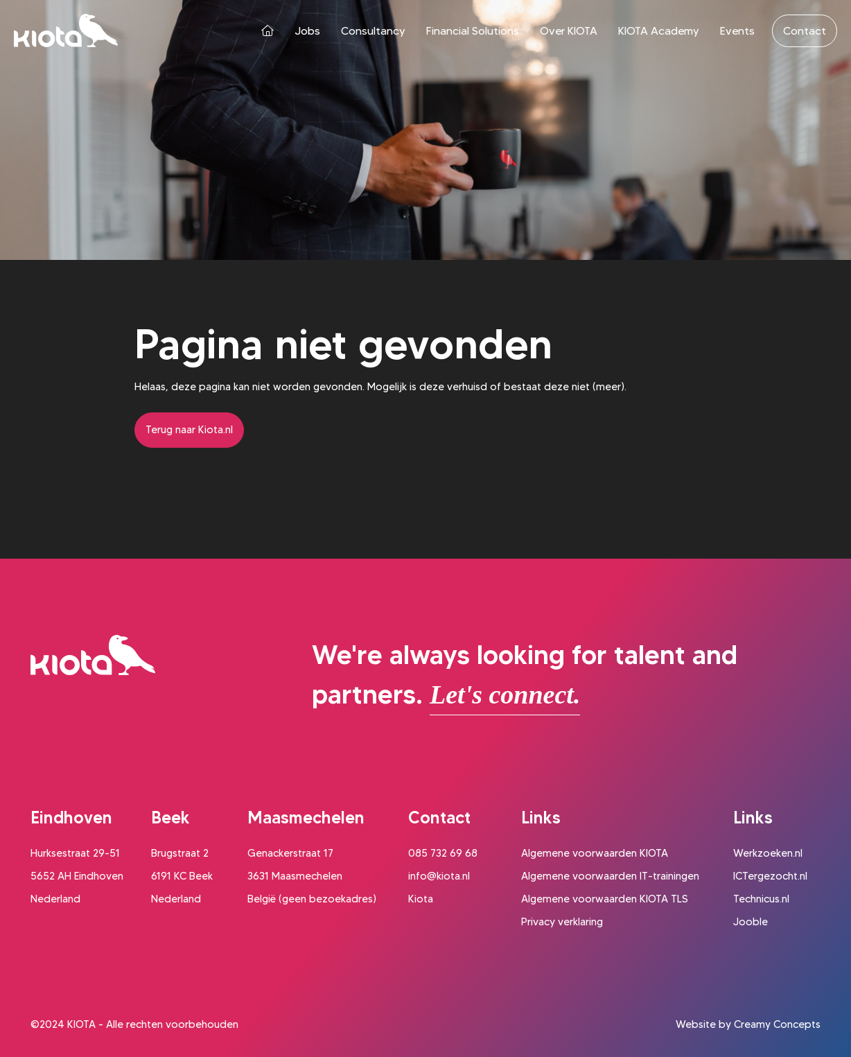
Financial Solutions (472, 30)
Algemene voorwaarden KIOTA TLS (604, 899)
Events (737, 30)
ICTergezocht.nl (770, 876)
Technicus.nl (761, 899)
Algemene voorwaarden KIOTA (594, 853)
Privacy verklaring (562, 922)
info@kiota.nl (439, 876)
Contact (804, 30)
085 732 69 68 (442, 853)
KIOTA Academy (658, 30)
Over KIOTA (568, 30)
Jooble (750, 922)
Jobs (307, 30)
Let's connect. (505, 694)
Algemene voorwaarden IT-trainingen (610, 876)
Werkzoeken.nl (767, 853)
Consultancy (373, 30)
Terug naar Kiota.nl (189, 429)
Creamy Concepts (777, 1024)
